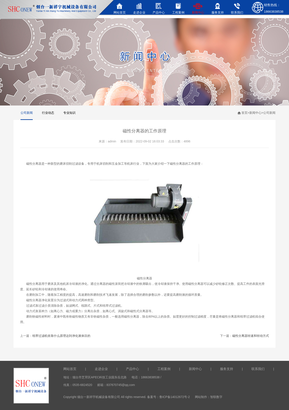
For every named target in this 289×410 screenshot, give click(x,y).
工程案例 (163, 369)
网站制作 (201, 397)
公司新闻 (27, 112)
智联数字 (216, 397)
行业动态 (48, 112)
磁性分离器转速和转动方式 (250, 335)
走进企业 (101, 369)
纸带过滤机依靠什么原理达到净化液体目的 (61, 335)
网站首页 (69, 369)
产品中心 (132, 369)
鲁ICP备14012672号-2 (174, 397)
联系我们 (258, 369)
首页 (244, 112)
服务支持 (226, 369)
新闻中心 (255, 112)
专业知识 (69, 112)
